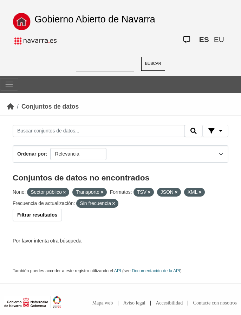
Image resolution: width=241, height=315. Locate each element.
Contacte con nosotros (215, 303)
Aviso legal (134, 303)
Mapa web (102, 303)
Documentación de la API (156, 270)
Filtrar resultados (37, 215)
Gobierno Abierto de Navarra (94, 19)
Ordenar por (31, 154)
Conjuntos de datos (50, 106)
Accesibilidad (169, 303)
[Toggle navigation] (9, 84)
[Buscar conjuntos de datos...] (99, 131)
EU (219, 39)
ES (204, 39)
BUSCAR (153, 63)
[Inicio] (10, 106)
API (117, 270)
